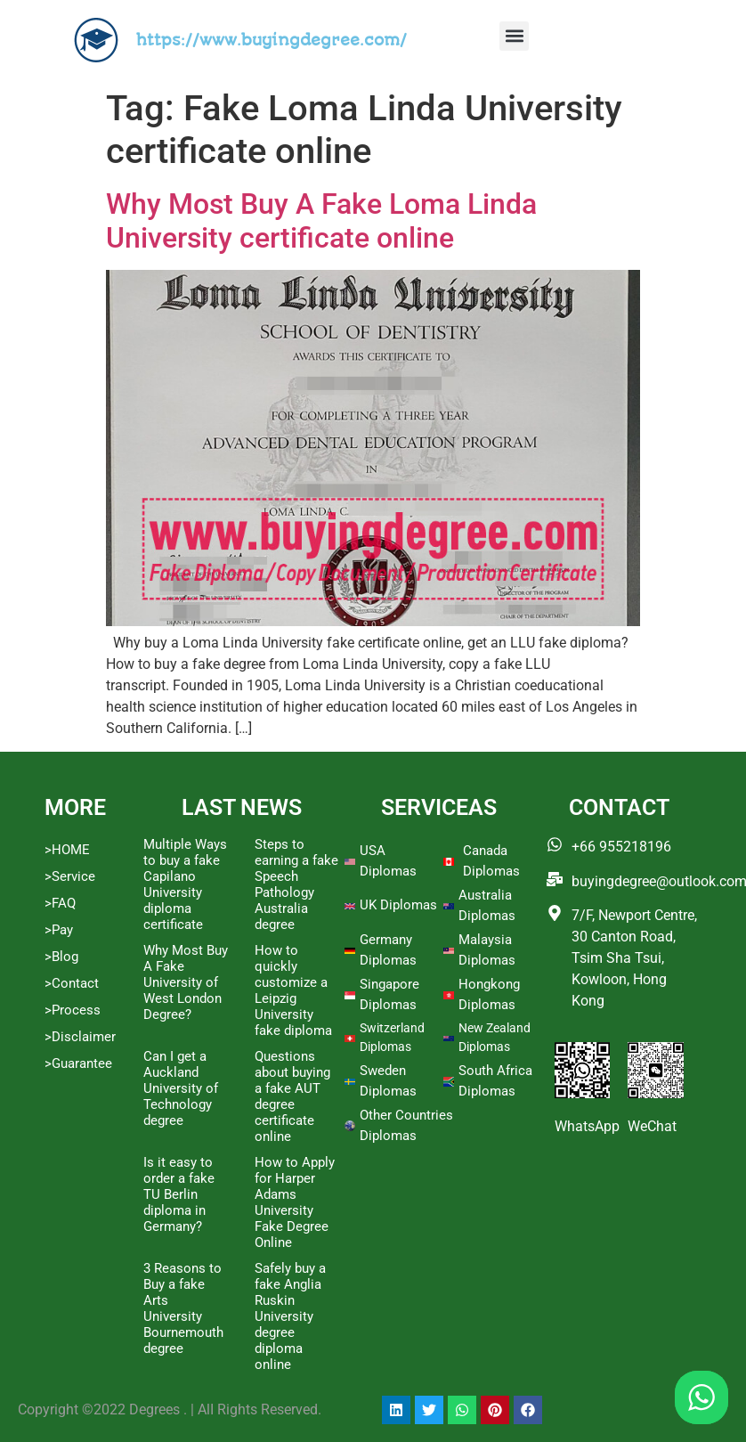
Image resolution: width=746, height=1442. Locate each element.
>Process (73, 1010)
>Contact (72, 983)
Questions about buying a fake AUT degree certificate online (292, 1096)
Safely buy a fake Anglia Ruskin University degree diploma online (290, 1316)
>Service (70, 876)
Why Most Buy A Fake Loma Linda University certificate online (321, 221)
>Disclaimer (80, 1037)
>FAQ (60, 903)
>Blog (61, 957)
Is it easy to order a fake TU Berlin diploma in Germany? (179, 1194)
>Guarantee (78, 1063)
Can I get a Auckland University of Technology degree (180, 1088)
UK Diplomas (398, 905)
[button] (514, 36)
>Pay (59, 930)
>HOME (67, 850)
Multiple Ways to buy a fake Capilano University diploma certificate (185, 884)
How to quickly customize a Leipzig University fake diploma (293, 990)
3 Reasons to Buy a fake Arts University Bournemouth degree (183, 1308)
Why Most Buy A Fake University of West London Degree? (185, 982)
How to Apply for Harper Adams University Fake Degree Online (295, 1202)
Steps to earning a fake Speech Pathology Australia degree (296, 884)
